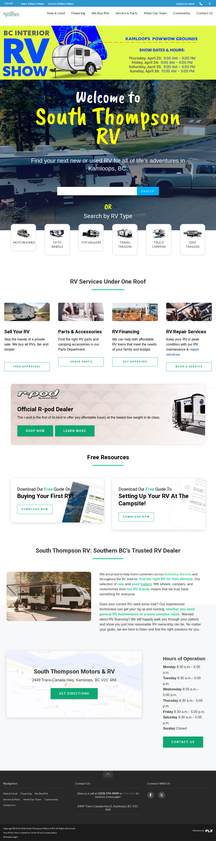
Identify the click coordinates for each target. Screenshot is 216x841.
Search (147, 191)
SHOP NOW (35, 431)
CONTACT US (183, 742)
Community (181, 16)
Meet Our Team (155, 16)
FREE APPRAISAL (27, 366)
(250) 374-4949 (185, 3)
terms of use (37, 832)
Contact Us (204, 16)
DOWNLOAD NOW (35, 509)
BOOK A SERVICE (189, 366)
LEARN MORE (74, 431)
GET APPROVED (135, 361)
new (120, 584)
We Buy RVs (100, 16)
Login (15, 837)
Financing (78, 16)
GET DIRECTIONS (74, 693)
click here (129, 793)
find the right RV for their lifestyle (166, 579)
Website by (203, 830)
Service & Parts (127, 16)
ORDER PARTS (81, 361)
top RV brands (138, 589)
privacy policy (50, 832)
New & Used (56, 16)
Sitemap (7, 837)
